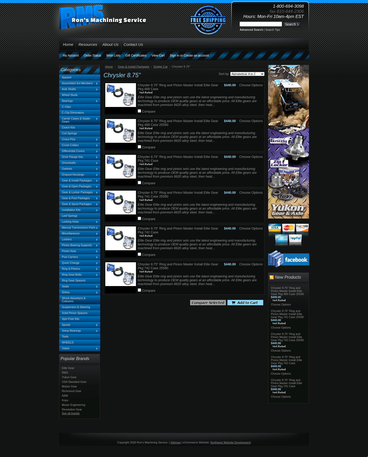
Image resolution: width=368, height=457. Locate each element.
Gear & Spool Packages (78, 204)
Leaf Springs (69, 215)
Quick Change (78, 263)
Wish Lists (113, 55)
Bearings (78, 101)
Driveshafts (78, 163)
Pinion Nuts (78, 251)
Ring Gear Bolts (78, 275)
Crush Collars (78, 145)
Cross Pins (78, 139)
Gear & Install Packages (78, 180)
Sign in (174, 55)
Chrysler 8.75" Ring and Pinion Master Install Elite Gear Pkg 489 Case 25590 (287, 291)
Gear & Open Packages (78, 186)
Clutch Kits (68, 127)
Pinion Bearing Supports (78, 245)
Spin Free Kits (70, 318)
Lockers (78, 239)
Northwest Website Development (230, 442)
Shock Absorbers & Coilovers (74, 300)
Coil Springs (69, 133)
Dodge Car (160, 66)
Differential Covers (78, 151)
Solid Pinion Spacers (74, 312)
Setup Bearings (78, 331)
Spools (78, 325)
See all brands (71, 413)
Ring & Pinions (78, 269)
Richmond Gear (71, 391)
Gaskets (78, 169)
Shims (78, 292)
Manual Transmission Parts (78, 228)
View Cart (158, 55)
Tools (65, 336)
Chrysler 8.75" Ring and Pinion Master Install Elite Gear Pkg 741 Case (286, 383)
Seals (78, 286)
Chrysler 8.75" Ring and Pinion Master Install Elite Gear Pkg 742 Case (286, 360)
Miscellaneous (78, 233)
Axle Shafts (78, 89)
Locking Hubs (78, 222)
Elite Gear (68, 367)
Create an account (196, 55)
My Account (71, 55)
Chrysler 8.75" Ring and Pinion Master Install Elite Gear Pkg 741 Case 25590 (287, 314)
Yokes (78, 348)
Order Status (92, 55)
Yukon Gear (69, 377)
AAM (65, 395)
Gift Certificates (135, 55)
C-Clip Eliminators (73, 112)
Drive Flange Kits (78, 157)
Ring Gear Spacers (73, 280)
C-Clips (66, 106)
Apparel (66, 77)
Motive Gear (69, 386)
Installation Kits (78, 210)
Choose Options (251, 85)
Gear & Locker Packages (78, 192)
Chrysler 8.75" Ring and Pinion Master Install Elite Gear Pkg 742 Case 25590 (287, 337)
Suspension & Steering (76, 307)
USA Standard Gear (74, 381)
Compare (149, 111)
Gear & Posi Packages (78, 198)
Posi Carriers (78, 257)
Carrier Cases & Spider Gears (78, 120)
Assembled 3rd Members (78, 83)
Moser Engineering (73, 404)
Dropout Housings (78, 175)
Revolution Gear (72, 409)
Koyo (65, 400)
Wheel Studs (70, 94)
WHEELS (68, 342)
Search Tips (272, 29)
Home (109, 66)
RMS (65, 372)
